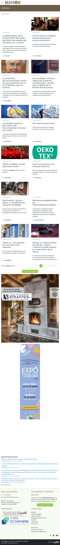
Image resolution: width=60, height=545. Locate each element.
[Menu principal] (2, 2)
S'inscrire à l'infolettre (30, 271)
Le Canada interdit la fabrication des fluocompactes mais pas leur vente (14, 126)
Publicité (33, 520)
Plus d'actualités (5, 485)
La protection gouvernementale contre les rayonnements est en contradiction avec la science (14, 83)
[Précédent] (27, 265)
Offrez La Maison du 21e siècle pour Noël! (13, 165)
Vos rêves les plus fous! (43, 123)
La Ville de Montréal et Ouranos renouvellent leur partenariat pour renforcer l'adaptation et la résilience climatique (30, 464)
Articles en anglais (36, 514)
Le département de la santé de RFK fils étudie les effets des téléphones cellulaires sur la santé (14, 39)
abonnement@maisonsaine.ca (11, 497)
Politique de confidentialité (38, 531)
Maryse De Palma (36, 516)
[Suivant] (57, 265)
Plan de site (34, 527)
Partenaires (34, 522)
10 (54, 266)
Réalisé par (50, 542)
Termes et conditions (37, 529)
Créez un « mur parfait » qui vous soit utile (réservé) (13, 245)
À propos (33, 512)
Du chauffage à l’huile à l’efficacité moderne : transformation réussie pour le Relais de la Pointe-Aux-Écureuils (43, 83)
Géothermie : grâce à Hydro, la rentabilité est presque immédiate (13, 202)
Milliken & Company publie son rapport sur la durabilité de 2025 (19, 459)
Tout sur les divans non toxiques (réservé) (43, 165)
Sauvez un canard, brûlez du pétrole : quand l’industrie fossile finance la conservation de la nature (44, 247)
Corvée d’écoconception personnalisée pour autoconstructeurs (44, 38)
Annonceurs (34, 523)
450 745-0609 (7, 495)
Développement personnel (38, 518)
